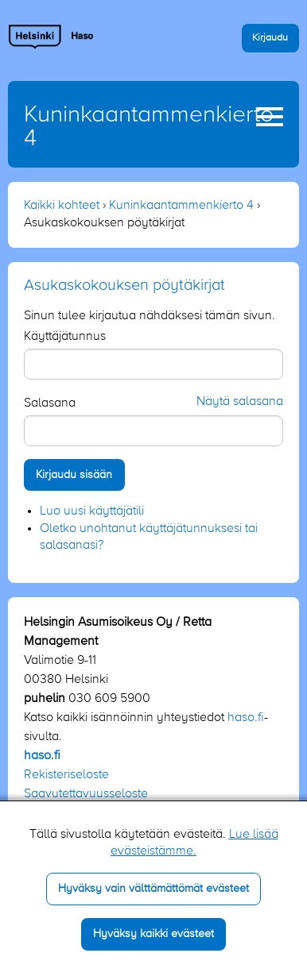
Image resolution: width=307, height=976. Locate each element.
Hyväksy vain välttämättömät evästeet (153, 888)
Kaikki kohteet (61, 205)
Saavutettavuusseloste (86, 794)
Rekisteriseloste (66, 775)
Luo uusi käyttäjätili (92, 511)
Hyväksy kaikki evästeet (153, 933)
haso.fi (245, 718)
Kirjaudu (270, 38)
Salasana (50, 403)
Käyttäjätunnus (65, 336)
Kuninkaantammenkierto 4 (181, 205)
